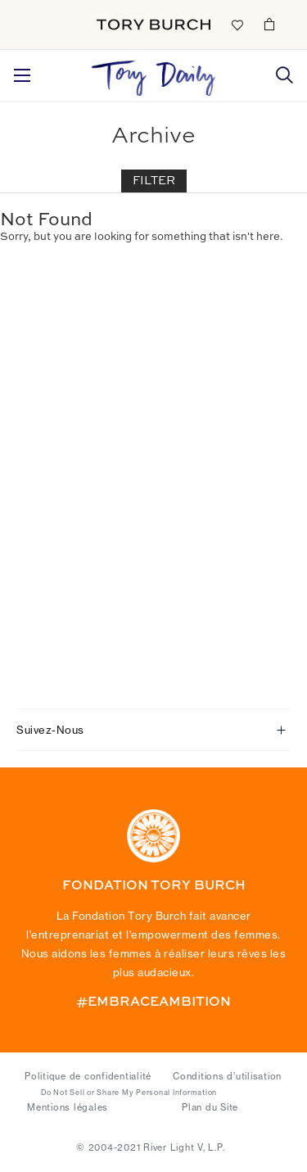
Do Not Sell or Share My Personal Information (129, 1092)
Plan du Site (210, 1107)
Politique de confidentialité (88, 1076)
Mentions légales (67, 1107)
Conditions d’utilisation (227, 1076)
